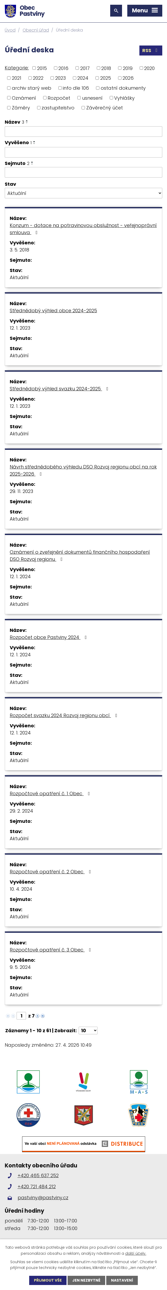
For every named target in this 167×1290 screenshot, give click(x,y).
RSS (151, 50)
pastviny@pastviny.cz (43, 1197)
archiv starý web (31, 88)
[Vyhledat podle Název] (83, 131)
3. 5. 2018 (19, 249)
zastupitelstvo (58, 107)
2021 (16, 78)
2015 (42, 68)
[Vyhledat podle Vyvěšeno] (83, 152)
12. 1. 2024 (20, 576)
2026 (128, 78)
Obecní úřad (36, 30)
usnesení (92, 97)
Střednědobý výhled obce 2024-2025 (53, 310)
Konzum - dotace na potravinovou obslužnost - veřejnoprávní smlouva (83, 229)
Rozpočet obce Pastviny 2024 (49, 637)
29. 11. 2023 (21, 491)
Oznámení (24, 97)
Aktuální (19, 277)
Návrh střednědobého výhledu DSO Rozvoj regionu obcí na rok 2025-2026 (83, 470)
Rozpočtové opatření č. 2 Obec (51, 871)
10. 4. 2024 (21, 889)
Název (14, 122)
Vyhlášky (124, 97)
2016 (63, 68)
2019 (128, 68)
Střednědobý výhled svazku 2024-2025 (60, 388)
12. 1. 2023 (20, 328)
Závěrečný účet (104, 107)
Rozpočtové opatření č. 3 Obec (51, 949)
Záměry (21, 107)
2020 (149, 68)
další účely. (135, 1253)
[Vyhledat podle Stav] (83, 193)
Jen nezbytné (86, 1280)
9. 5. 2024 (20, 967)
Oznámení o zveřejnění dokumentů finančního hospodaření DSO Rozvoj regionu (80, 555)
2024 (82, 78)
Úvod (10, 30)
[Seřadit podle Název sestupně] (27, 123)
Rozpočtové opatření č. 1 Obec (51, 793)
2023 (60, 78)
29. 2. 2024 (21, 811)
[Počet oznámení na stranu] (88, 1030)
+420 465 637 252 (38, 1175)
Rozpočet (59, 97)
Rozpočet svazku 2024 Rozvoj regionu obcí (64, 715)
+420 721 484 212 (37, 1186)
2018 (106, 68)
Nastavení (122, 1280)
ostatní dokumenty (123, 88)
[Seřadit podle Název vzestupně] (27, 121)
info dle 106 (76, 88)
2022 (38, 78)
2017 (85, 68)
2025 (105, 78)
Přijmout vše (48, 1280)
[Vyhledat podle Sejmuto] (83, 172)
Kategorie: (17, 67)
